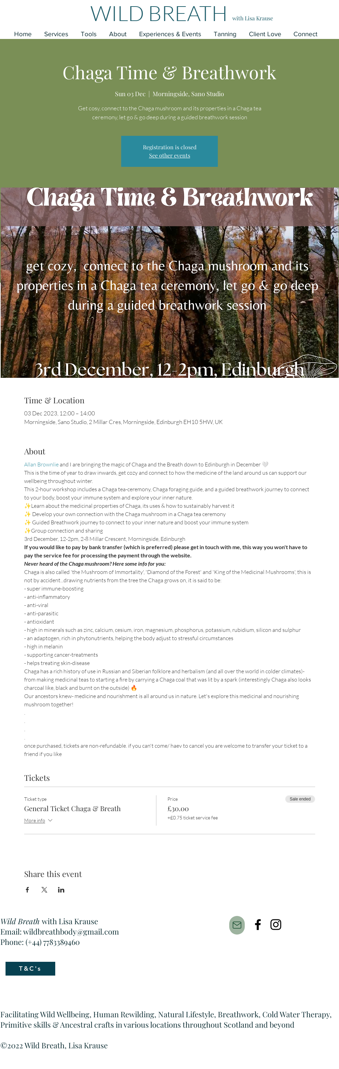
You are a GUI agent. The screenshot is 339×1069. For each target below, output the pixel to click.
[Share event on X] (44, 889)
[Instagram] (276, 924)
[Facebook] (258, 924)
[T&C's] (30, 969)
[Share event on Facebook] (27, 889)
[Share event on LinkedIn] (61, 889)
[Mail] (237, 925)
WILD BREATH (158, 13)
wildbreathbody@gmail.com (71, 931)
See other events (169, 155)
